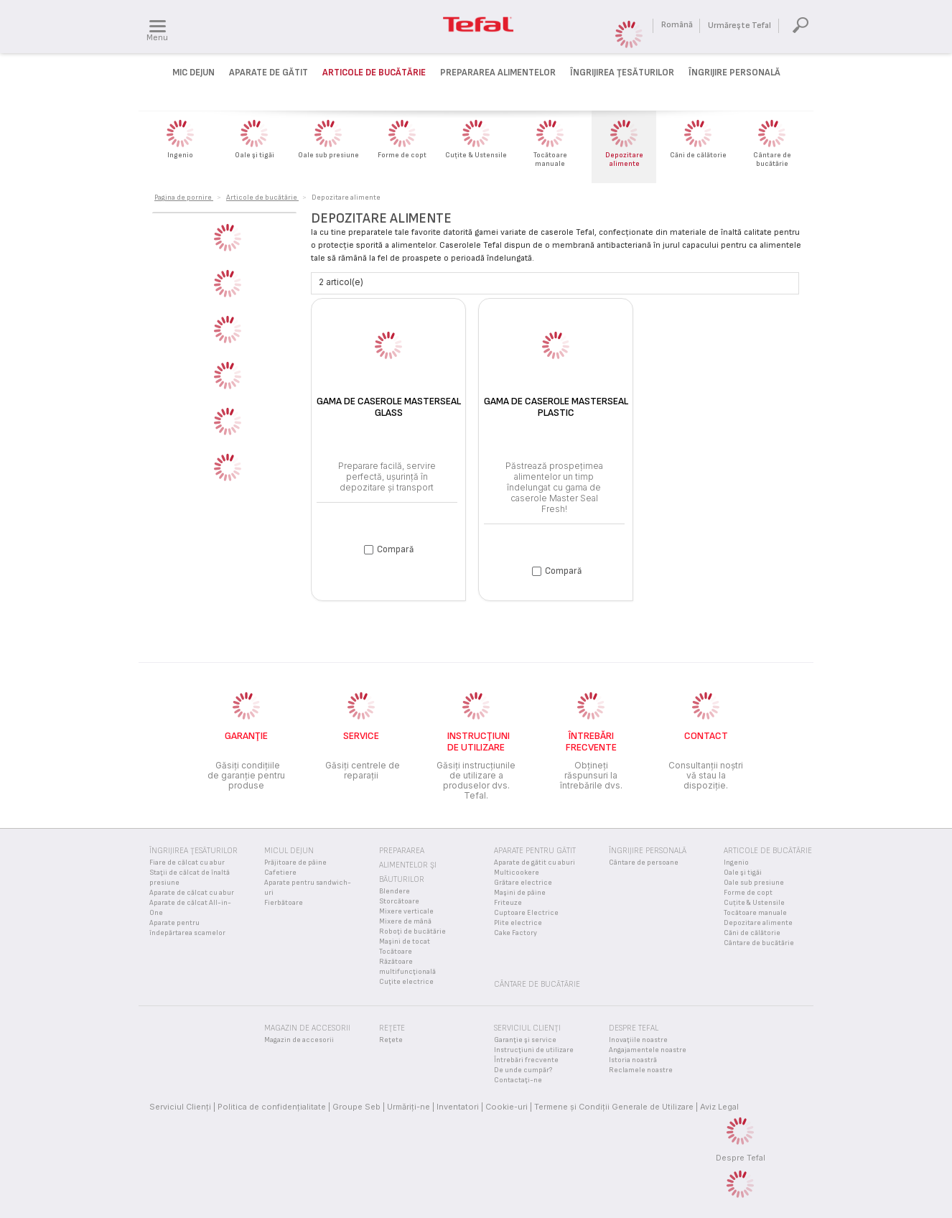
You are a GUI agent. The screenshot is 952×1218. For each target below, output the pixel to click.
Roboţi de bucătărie (412, 931)
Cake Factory (515, 933)
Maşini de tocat (404, 941)
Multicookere (516, 872)
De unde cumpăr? (523, 1070)
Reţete (391, 1040)
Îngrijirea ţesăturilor (622, 72)
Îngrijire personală (734, 72)
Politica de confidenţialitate (272, 1107)
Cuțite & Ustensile (754, 902)
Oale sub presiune (754, 882)
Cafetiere (280, 872)
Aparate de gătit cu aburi (534, 862)
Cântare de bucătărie (759, 943)
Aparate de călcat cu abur (191, 892)
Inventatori (458, 1107)
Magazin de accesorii (299, 1040)
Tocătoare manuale (755, 912)
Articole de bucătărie (374, 72)
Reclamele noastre (641, 1070)
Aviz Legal (719, 1107)
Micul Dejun (289, 850)
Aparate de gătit (268, 72)
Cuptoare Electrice (526, 912)
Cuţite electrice (406, 981)
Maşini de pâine (520, 892)
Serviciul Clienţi (180, 1107)
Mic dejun (193, 72)
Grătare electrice (523, 882)
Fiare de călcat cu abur (187, 862)
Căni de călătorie (752, 933)
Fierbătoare (283, 902)
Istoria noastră (633, 1060)
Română (677, 24)
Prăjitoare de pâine (295, 862)
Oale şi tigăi (743, 872)
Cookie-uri (506, 1107)
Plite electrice (518, 923)
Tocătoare (395, 951)
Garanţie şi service (525, 1040)
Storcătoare (399, 901)
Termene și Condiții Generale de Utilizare (614, 1107)
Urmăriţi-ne (408, 1107)
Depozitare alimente (758, 923)
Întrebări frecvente (526, 1060)
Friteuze (508, 902)
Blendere (394, 891)
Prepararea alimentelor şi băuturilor (408, 865)
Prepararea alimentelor (498, 72)
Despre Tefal (740, 1158)
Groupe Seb (356, 1107)
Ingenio (736, 862)
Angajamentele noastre (647, 1050)
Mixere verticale (406, 911)
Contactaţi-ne (518, 1080)
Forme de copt (748, 892)
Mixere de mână (405, 921)
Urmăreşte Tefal (739, 25)
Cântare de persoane (643, 862)
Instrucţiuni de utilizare (534, 1050)
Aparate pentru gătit (535, 850)
